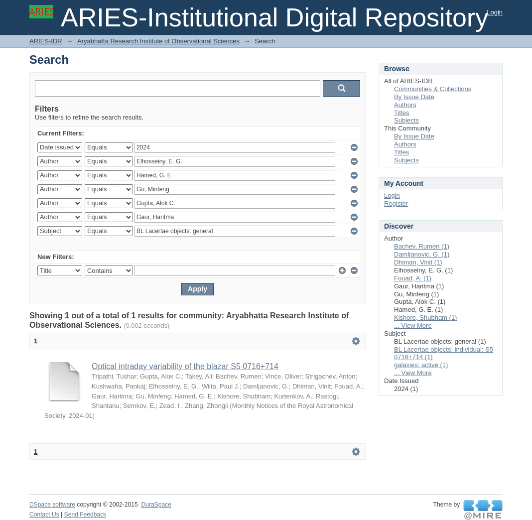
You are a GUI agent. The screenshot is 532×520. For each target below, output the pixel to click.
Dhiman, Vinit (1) (418, 262)
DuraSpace (156, 504)
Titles (401, 113)
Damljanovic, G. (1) (421, 254)
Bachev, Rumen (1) (421, 246)
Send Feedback (85, 514)
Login (495, 12)
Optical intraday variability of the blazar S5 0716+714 (185, 366)
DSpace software (52, 504)
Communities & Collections (432, 89)
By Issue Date (414, 97)
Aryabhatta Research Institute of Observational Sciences (158, 41)
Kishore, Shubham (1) (425, 317)
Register (396, 203)
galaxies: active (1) (421, 365)
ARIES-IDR (45, 41)
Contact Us (44, 514)
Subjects (406, 120)
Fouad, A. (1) (412, 278)
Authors (405, 105)
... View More (413, 325)
